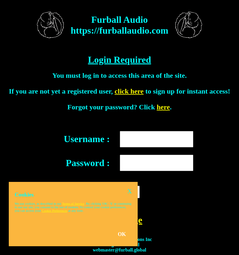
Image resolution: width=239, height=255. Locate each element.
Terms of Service (73, 203)
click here (129, 91)
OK (122, 234)
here (163, 107)
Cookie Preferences (54, 210)
